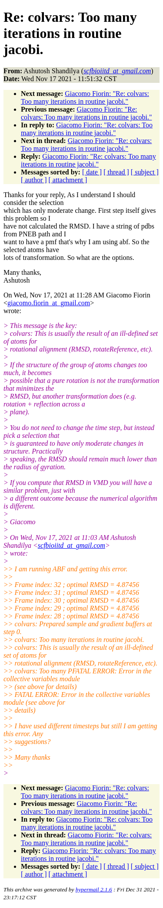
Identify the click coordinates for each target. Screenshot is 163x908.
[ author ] (34, 180)
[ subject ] (145, 172)
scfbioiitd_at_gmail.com (71, 545)
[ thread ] (116, 172)
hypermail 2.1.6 (94, 889)
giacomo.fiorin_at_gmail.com (48, 303)
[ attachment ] (68, 180)
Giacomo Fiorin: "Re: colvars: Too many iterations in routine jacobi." (85, 97)
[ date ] (92, 172)
